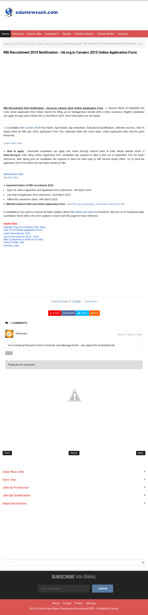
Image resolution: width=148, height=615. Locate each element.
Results (66, 33)
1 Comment (90, 301)
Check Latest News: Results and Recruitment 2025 (66, 608)
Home (5, 33)
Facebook (68, 313)
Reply (8, 353)
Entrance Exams (84, 33)
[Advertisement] (74, 81)
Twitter (82, 313)
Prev (7, 453)
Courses (123, 33)
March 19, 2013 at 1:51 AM (130, 335)
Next (140, 453)
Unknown (21, 333)
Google (54, 313)
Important (52, 33)
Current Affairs (106, 33)
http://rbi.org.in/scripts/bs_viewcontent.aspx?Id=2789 (96, 204)
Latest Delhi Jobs (13, 143)
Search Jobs (34, 33)
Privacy (79, 603)
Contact (67, 603)
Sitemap (91, 603)
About (55, 603)
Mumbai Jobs (11, 177)
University (17, 33)
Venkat (114, 608)
